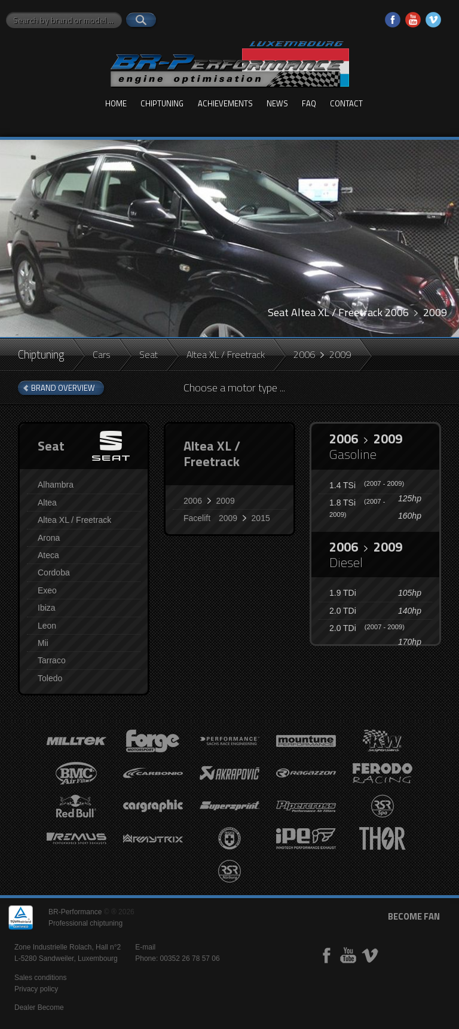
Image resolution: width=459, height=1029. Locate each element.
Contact (346, 103)
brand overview (63, 388)
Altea (47, 502)
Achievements (225, 103)
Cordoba (54, 572)
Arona (49, 538)
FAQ (309, 103)
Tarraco (52, 660)
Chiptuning (161, 103)
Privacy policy (36, 989)
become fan (414, 916)
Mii (43, 643)
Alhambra (56, 484)
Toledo (50, 678)
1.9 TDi (342, 593)
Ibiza (47, 607)
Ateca (48, 555)
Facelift (226, 518)
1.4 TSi (366, 485)
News (277, 103)
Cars (102, 354)
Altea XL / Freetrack (225, 354)
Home (116, 103)
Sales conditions (40, 977)
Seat (148, 354)
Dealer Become (39, 1007)
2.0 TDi (342, 610)
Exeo (47, 590)
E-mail (145, 947)
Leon (47, 625)
